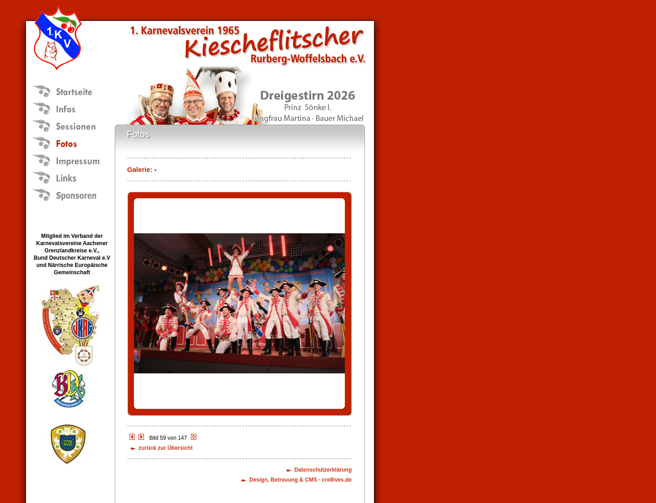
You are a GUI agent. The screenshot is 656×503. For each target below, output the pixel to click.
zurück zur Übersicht (165, 448)
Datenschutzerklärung (323, 470)
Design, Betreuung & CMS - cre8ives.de (300, 480)
